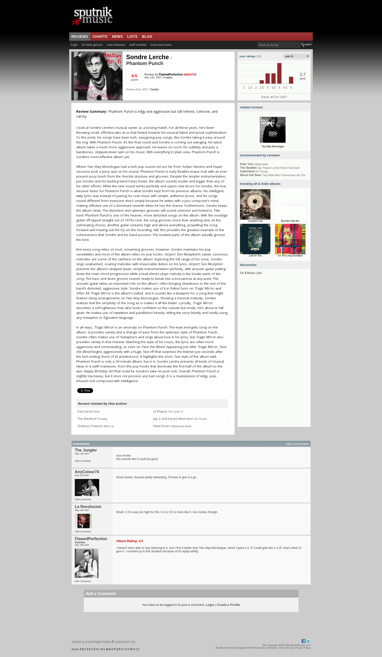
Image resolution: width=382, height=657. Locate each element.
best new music (161, 45)
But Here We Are (290, 221)
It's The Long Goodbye (290, 255)
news (117, 36)
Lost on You (255, 255)
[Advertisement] (274, 354)
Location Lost (255, 221)
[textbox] (279, 45)
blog (147, 36)
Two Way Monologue (272, 146)
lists (132, 36)
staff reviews (137, 45)
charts (100, 36)
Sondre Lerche (149, 57)
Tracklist (154, 89)
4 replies (167, 77)
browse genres (92, 45)
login (74, 45)
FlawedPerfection (171, 74)
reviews (79, 36)
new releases (116, 45)
